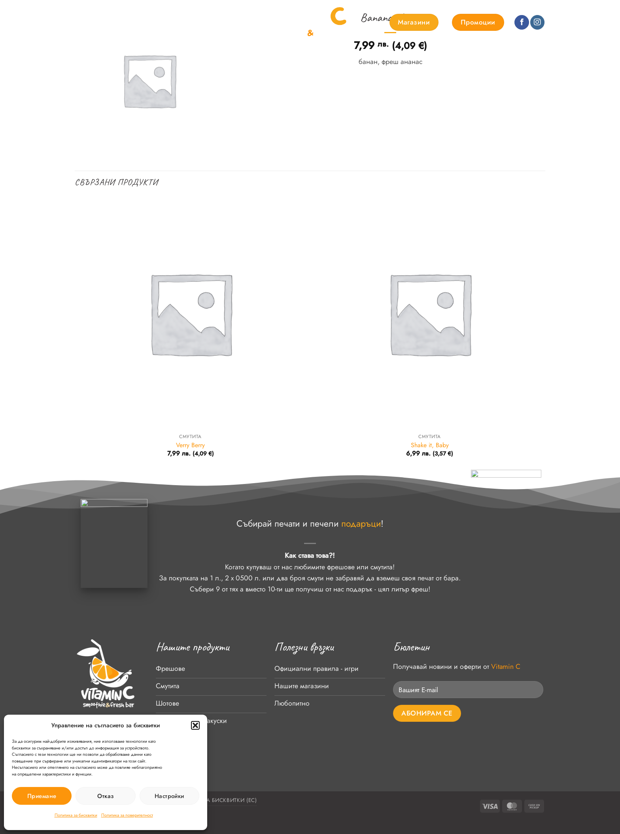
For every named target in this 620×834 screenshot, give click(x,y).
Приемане (42, 796)
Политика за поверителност (127, 815)
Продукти (121, 22)
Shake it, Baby (430, 445)
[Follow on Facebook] (521, 22)
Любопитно (189, 22)
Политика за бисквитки (76, 815)
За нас (153, 22)
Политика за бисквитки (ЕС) (213, 800)
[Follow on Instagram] (537, 22)
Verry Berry (190, 445)
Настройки (169, 796)
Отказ (105, 796)
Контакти (227, 22)
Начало (86, 22)
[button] (195, 725)
